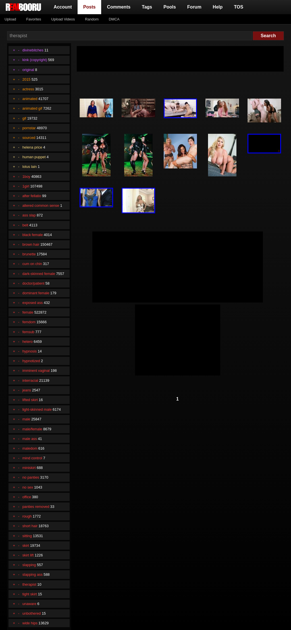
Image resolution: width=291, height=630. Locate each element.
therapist (29, 584)
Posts (90, 6)
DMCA (114, 19)
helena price (32, 147)
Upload (10, 19)
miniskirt (29, 468)
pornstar (29, 128)
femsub (28, 332)
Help (218, 7)
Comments (118, 7)
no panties (30, 477)
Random (92, 19)
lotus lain (29, 166)
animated (30, 99)
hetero (27, 341)
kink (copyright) (34, 60)
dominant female (35, 293)
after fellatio (31, 196)
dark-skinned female (38, 274)
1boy (26, 176)
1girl (25, 186)
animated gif (32, 108)
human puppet (34, 157)
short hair (30, 526)
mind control (32, 458)
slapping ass (32, 574)
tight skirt (29, 594)
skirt (25, 545)
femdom (29, 322)
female (27, 312)
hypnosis (29, 351)
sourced (29, 137)
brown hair (31, 244)
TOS (238, 7)
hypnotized (31, 361)
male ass (29, 439)
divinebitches (32, 50)
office (26, 497)
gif (24, 118)
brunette (29, 254)
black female (32, 235)
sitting (27, 536)
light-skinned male (37, 409)
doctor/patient (33, 283)
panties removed (35, 506)
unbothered (31, 613)
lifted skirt (30, 400)
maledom (30, 448)
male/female (32, 429)
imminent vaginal (36, 370)
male (26, 419)
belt (25, 225)
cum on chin (32, 264)
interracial (30, 380)
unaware (29, 604)
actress (28, 89)
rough (27, 516)
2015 (26, 79)
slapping (29, 565)
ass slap (29, 215)
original (28, 70)
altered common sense (40, 205)
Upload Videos (63, 19)
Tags (147, 7)
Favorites (33, 19)
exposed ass (32, 303)
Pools (169, 7)
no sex (27, 487)
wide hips (30, 623)
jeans (26, 390)
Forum (194, 7)
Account (63, 7)
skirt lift (28, 555)
